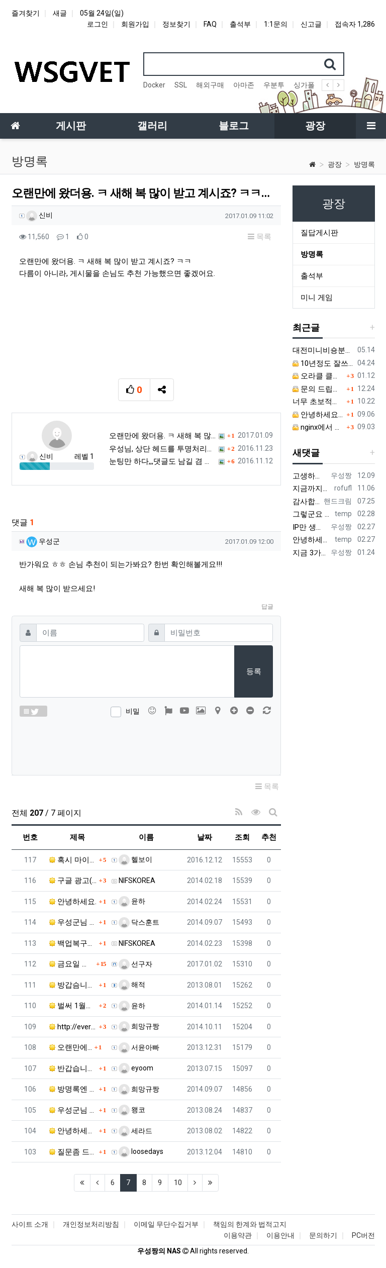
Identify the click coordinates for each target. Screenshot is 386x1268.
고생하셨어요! (310, 475)
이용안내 (280, 1235)
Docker (154, 85)
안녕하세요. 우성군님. (318, 414)
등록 (253, 671)
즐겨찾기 (26, 13)
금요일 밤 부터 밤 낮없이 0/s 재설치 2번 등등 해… (71, 963)
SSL (180, 85)
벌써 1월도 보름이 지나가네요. (72, 1005)
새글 (60, 13)
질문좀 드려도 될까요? (72, 1151)
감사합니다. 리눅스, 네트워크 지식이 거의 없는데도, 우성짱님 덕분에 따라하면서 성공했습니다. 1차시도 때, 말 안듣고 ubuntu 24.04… (306, 501)
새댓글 (306, 452)
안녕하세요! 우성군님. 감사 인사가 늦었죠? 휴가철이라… (72, 1130)
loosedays (141, 1151)
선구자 (135, 964)
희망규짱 (139, 1026)
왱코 (132, 1110)
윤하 (132, 901)
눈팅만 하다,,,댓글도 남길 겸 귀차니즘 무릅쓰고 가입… (162, 461)
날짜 (204, 837)
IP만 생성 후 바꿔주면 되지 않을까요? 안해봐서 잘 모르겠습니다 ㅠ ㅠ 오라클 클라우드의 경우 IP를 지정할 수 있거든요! (310, 527)
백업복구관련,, (72, 943)
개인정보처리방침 (91, 1224)
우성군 (43, 541)
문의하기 (323, 1235)
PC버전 (363, 1235)
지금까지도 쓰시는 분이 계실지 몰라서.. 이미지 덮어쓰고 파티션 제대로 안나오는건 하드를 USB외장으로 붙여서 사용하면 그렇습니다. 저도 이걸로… (312, 488)
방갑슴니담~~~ (72, 985)
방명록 (364, 164)
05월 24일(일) (102, 13)
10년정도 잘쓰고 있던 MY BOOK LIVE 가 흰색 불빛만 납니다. (323, 363)
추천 (268, 837)
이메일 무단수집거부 (166, 1224)
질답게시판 (319, 232)
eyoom (136, 1068)
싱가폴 (304, 85)
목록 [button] (259, 236)
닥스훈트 (139, 922)
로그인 (97, 24)
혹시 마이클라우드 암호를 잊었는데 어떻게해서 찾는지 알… (72, 859)
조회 (242, 837)
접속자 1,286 (355, 24)
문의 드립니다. (318, 389)
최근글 (306, 327)
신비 (39, 215)
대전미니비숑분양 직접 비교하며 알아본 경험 (323, 350)
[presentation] (146, 744)
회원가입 (135, 24)
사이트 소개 (30, 1224)
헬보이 (135, 859)
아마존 (243, 85)
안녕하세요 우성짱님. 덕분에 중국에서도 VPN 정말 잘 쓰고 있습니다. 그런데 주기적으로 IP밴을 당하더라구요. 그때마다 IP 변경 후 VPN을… (312, 539)
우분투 (273, 85)
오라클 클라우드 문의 (318, 375)
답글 (267, 606)
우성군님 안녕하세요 (72, 922)
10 (178, 1182)
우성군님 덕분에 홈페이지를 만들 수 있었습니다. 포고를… (72, 1110)
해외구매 (210, 85)
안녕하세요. (72, 901)
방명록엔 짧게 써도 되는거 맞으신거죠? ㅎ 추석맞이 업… (72, 1089)
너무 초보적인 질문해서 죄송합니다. (318, 401)
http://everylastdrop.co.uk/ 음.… (72, 1026)
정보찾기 (176, 24)
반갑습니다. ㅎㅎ (72, 1068)
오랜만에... (70, 1047)
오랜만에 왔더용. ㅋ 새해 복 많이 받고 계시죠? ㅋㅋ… (162, 435)
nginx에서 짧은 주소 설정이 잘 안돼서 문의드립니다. (318, 427)
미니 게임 (317, 297)
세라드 (135, 1131)
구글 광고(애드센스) (72, 880)
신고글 (311, 24)
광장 (335, 164)
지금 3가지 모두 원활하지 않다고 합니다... (310, 552)
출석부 (240, 24)
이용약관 (238, 1235)
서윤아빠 (139, 1047)
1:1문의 (275, 24)
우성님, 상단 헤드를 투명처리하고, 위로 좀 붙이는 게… (162, 448)
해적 (132, 985)
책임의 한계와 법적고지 (249, 1224)
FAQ (210, 24)
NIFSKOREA (137, 880)
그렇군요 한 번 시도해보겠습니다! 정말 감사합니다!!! (312, 514)
